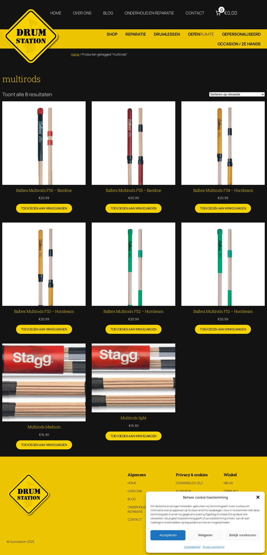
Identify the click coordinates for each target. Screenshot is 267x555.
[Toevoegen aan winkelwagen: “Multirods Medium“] (44, 444)
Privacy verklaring (213, 547)
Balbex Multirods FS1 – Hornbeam (223, 311)
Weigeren (205, 535)
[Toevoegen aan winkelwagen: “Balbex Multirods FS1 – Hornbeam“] (223, 329)
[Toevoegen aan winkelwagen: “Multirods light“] (133, 436)
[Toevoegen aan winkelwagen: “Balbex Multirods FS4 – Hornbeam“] (223, 208)
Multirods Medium (44, 427)
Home (75, 54)
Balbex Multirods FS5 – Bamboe (133, 190)
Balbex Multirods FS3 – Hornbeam (44, 311)
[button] (258, 497)
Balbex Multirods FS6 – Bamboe (44, 190)
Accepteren (168, 535)
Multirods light (133, 417)
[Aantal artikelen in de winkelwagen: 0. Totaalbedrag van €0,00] (226, 13)
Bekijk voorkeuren (242, 535)
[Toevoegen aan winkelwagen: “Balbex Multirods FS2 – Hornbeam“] (133, 329)
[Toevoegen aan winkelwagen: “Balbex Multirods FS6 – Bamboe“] (44, 208)
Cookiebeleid (192, 547)
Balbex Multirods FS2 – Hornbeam (133, 311)
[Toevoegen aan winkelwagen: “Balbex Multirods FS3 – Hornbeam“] (44, 329)
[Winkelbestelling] (237, 94)
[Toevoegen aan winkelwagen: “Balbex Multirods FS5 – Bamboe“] (133, 208)
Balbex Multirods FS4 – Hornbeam (223, 190)
